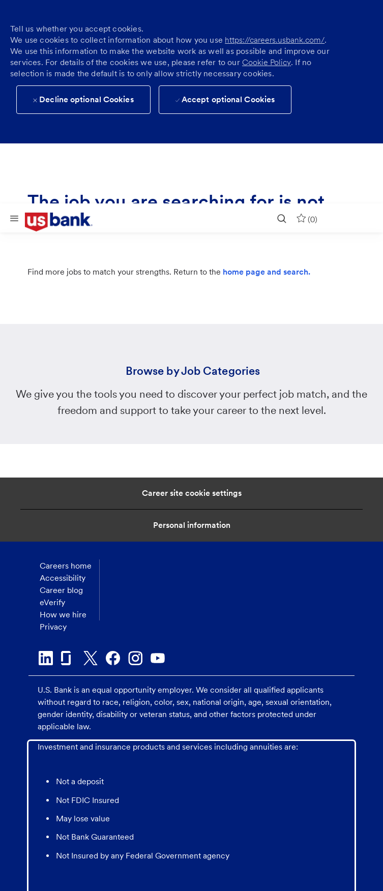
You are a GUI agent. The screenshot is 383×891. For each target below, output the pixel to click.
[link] (66, 222)
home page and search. (266, 272)
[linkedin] (46, 658)
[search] (281, 218)
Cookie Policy (266, 62)
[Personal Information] (192, 525)
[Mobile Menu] (14, 218)
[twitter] (90, 658)
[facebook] (113, 658)
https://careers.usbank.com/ (275, 40)
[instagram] (135, 658)
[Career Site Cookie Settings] (192, 493)
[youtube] (158, 658)
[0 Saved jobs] (307, 218)
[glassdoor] (68, 658)
